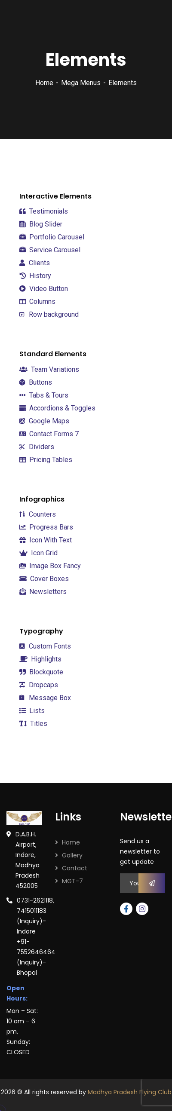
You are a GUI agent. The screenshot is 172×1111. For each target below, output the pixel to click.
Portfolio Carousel (51, 237)
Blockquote (41, 672)
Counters (37, 514)
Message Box (45, 698)
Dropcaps (38, 685)
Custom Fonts (45, 646)
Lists (32, 711)
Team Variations (49, 369)
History (35, 276)
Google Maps (44, 421)
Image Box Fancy (50, 566)
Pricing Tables (45, 460)
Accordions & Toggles (57, 408)
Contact (74, 868)
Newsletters (43, 592)
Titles (33, 723)
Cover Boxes (44, 579)
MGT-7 (72, 881)
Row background (49, 314)
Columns (37, 301)
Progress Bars (46, 527)
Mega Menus (81, 83)
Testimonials (43, 211)
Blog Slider (40, 224)
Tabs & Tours (43, 395)
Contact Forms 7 (49, 434)
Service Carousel (49, 250)
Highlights (40, 659)
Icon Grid (38, 553)
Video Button (43, 289)
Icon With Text (45, 540)
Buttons (35, 382)
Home (44, 83)
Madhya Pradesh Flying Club (130, 1092)
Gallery (72, 855)
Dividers (36, 447)
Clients (34, 263)
